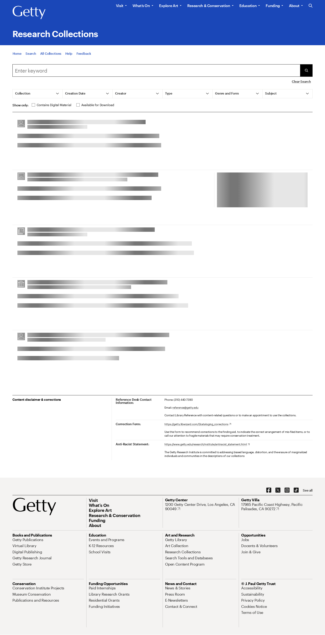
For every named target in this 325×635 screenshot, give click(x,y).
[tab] (38, 93)
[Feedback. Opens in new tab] (84, 56)
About (294, 5)
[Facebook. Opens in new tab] (268, 490)
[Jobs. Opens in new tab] (245, 539)
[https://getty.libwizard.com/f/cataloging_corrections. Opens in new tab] (197, 424)
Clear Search (301, 81)
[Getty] (29, 12)
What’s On (141, 5)
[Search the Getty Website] (311, 6)
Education (248, 5)
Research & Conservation (208, 5)
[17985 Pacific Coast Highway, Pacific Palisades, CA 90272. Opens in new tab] (277, 506)
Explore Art (168, 5)
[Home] (17, 56)
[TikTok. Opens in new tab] (296, 490)
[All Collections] (50, 56)
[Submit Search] (306, 70)
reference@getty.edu (185, 407)
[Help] (68, 56)
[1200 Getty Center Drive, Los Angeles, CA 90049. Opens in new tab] (200, 506)
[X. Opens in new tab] (277, 490)
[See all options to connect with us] (308, 490)
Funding (273, 5)
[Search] (31, 56)
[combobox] (156, 70)
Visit (119, 5)
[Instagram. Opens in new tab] (287, 490)
